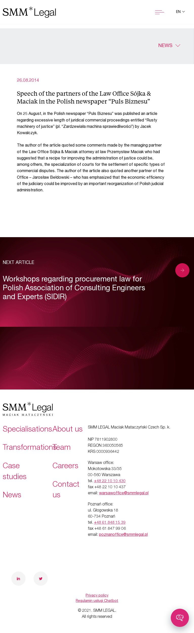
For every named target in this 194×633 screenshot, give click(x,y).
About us (68, 430)
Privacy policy (97, 596)
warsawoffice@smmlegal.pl (124, 494)
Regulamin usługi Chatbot (97, 601)
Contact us (66, 490)
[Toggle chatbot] (180, 618)
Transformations (30, 448)
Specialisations (27, 430)
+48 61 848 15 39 (110, 523)
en (179, 12)
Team (62, 448)
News (165, 46)
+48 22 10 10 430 (110, 481)
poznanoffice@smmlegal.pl (123, 535)
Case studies (15, 472)
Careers (65, 467)
